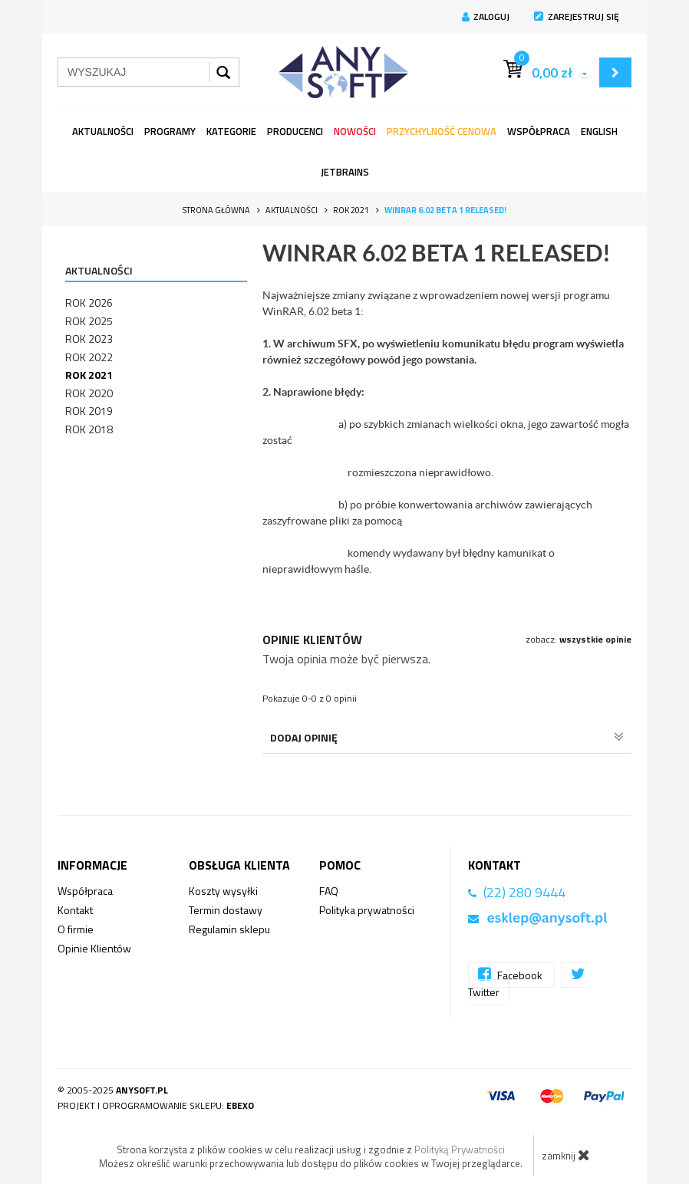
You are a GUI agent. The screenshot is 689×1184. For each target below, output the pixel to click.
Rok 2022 (89, 357)
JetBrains (345, 171)
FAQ (328, 891)
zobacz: (578, 639)
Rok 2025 (89, 321)
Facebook (511, 974)
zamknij (566, 1155)
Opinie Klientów (94, 948)
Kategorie (231, 131)
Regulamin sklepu (229, 929)
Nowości (355, 131)
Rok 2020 (89, 393)
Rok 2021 (89, 375)
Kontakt (75, 910)
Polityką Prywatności (459, 1149)
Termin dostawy (225, 910)
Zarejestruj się (576, 16)
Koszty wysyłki (223, 891)
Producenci (295, 131)
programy (170, 131)
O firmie (76, 929)
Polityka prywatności (366, 910)
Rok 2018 (89, 429)
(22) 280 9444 (524, 892)
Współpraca (538, 131)
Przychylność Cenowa (441, 131)
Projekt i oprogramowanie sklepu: (156, 1105)
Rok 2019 (89, 411)
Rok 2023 (89, 339)
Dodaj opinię (447, 737)
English (599, 131)
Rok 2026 (89, 302)
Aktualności (103, 131)
